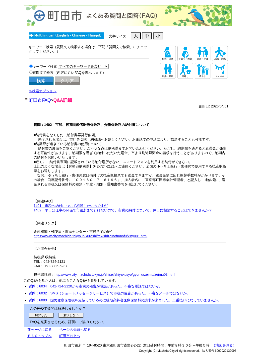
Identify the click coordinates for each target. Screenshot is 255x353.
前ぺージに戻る (39, 330)
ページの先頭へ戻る (75, 330)
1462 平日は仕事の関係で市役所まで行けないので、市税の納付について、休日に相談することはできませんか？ (123, 210)
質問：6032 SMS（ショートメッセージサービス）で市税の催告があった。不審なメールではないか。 (109, 293)
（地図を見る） (224, 345)
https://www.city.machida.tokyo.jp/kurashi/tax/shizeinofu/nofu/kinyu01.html (90, 236)
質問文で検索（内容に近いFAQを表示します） (69, 73)
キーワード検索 (45, 67)
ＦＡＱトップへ (39, 336)
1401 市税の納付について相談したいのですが (71, 206)
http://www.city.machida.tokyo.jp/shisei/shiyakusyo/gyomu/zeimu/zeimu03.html (115, 274)
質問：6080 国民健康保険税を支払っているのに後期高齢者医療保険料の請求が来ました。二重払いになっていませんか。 (125, 300)
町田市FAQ (40, 100)
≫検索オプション (43, 91)
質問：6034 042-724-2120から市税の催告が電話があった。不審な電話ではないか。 (96, 286)
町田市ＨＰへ (69, 336)
